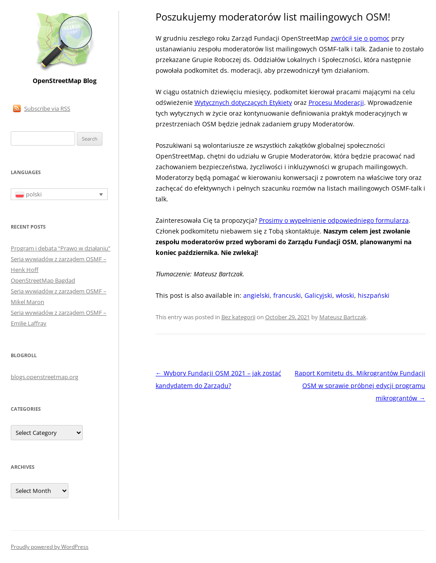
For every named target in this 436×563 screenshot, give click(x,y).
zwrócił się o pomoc (360, 38)
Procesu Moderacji (336, 102)
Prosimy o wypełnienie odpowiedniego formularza (334, 220)
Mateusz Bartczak (342, 317)
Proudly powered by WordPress (50, 546)
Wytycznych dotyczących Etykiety (243, 102)
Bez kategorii (238, 317)
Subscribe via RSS (47, 108)
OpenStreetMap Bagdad (43, 280)
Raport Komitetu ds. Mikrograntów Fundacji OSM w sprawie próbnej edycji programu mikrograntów (360, 385)
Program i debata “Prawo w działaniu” (60, 248)
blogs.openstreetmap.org (44, 377)
